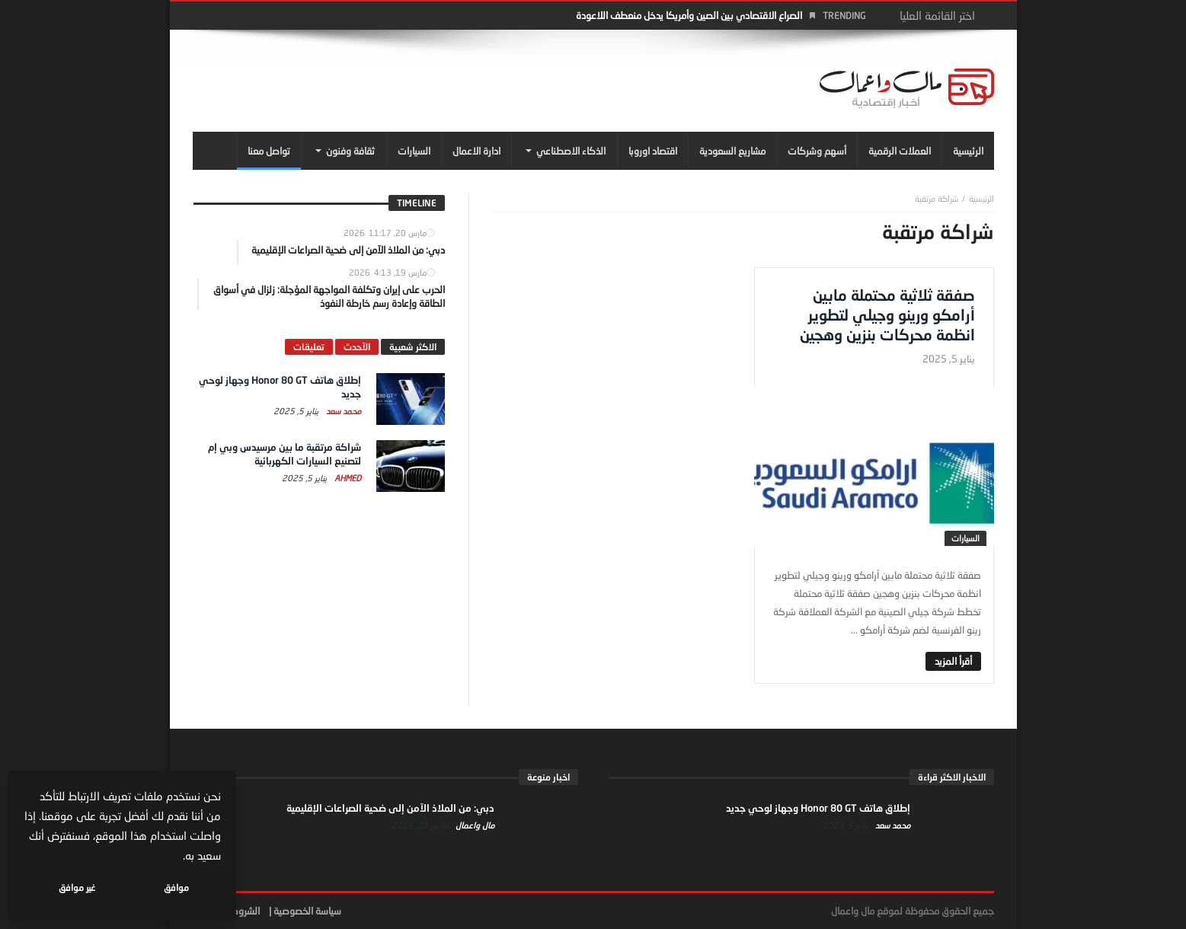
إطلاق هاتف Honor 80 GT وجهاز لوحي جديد (818, 808)
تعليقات (308, 347)
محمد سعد (342, 411)
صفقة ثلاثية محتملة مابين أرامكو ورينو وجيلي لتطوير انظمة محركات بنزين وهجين (887, 314)
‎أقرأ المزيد (953, 661)
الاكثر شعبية (412, 347)
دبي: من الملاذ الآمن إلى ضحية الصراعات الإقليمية (390, 808)
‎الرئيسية (981, 198)
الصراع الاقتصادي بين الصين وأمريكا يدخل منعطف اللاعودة (689, 15)
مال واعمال (473, 825)
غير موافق (77, 887)
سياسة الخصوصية (307, 911)
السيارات (965, 538)
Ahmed (346, 478)
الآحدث (357, 347)
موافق (176, 887)
